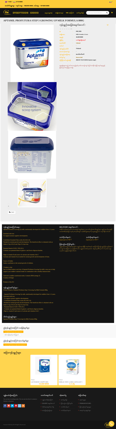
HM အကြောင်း (70, 13)
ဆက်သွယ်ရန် (80, 13)
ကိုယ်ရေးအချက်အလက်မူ (48, 407)
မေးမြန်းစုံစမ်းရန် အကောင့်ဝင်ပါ (13, 332)
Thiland (32, 379)
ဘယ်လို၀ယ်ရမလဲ (65, 407)
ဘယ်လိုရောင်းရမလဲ (66, 410)
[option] (44, 370)
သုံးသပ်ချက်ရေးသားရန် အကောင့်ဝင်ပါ (15, 344)
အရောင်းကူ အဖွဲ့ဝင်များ (85, 410)
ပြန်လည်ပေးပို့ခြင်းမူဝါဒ (67, 403)
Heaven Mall (79, 57)
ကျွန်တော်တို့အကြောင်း (47, 400)
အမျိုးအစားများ (59, 13)
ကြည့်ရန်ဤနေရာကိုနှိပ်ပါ (65, 239)
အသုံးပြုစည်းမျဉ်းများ (47, 410)
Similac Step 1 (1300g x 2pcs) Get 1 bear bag (70, 382)
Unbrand (78, 43)
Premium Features (85, 403)
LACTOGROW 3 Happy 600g (39, 382)
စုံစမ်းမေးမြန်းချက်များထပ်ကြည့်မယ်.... (12, 335)
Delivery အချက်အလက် (48, 403)
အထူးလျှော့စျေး (48, 13)
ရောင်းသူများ (83, 400)
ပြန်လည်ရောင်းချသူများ (85, 407)
